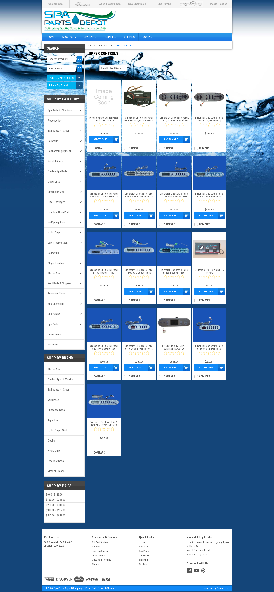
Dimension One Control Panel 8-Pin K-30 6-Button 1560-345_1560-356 (209, 347)
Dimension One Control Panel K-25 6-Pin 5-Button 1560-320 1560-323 (139, 195)
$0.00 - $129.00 (54, 494)
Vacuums (53, 344)
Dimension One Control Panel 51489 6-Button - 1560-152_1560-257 (104, 271)
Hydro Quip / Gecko (58, 430)
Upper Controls (124, 45)
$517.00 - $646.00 (55, 515)
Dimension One (56, 191)
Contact (148, 37)
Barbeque (53, 141)
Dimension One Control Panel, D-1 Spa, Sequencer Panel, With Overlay (174, 119)
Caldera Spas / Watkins (60, 379)
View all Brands (56, 471)
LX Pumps (53, 253)
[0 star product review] (104, 127)
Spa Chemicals (137, 3)
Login (94, 551)
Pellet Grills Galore (95, 588)
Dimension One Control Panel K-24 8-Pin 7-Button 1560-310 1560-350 (104, 195)
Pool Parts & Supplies (60, 283)
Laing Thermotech (58, 242)
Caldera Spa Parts (57, 171)
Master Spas (55, 273)
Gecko (51, 440)
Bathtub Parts (55, 161)
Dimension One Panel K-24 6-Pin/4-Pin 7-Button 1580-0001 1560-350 (104, 423)
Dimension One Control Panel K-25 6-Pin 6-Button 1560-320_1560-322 (104, 347)
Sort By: (93, 67)
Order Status (98, 555)
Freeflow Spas (56, 461)
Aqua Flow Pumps (110, 3)
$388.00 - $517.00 (55, 510)
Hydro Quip (54, 232)
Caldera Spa (55, 3)
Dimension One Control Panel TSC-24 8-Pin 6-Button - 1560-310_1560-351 (174, 195)
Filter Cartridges (56, 202)
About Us (69, 37)
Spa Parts (90, 37)
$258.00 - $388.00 (55, 505)
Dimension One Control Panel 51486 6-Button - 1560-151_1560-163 (174, 271)
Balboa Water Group (59, 130)
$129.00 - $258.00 (55, 499)
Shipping (129, 37)
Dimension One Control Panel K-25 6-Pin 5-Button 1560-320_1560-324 (209, 195)
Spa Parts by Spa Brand (60, 110)
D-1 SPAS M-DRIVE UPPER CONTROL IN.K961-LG (174, 347)
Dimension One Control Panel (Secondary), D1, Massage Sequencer (209, 119)
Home (51, 37)
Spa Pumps (164, 3)
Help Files (110, 37)
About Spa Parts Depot (198, 550)
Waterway (53, 400)
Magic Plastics (218, 3)
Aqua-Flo (53, 420)
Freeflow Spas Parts (59, 212)
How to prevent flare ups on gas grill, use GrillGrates (208, 544)
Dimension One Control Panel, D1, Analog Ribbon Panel (103, 119)
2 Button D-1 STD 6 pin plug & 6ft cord (209, 271)
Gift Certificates (100, 542)
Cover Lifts (54, 181)
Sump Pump (54, 334)
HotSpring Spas (56, 222)
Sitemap (96, 564)
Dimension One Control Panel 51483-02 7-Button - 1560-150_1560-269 (139, 271)
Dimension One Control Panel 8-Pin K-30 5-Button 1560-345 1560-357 (139, 347)
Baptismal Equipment (59, 151)
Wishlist (96, 546)
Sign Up (104, 551)
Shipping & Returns (101, 560)
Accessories (55, 120)
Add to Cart (100, 139)
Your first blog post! (197, 554)
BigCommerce (220, 588)
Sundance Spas (56, 293)
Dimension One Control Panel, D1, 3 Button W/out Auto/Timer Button (139, 119)
